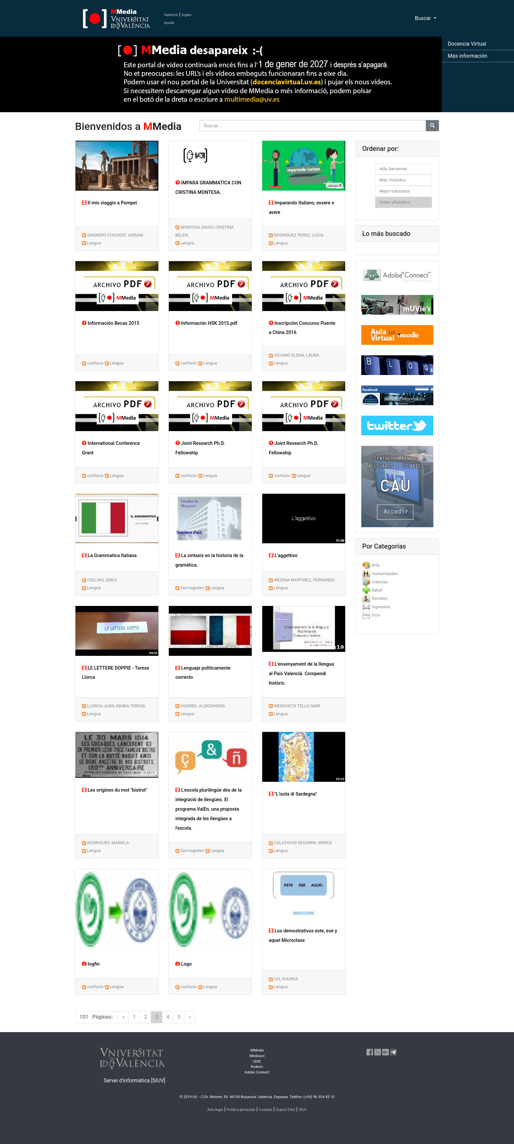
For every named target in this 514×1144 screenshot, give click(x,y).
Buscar (423, 18)
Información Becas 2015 (110, 323)
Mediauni (257, 1056)
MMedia (257, 1050)
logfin (91, 964)
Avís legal (215, 1110)
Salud (377, 590)
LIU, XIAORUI (286, 978)
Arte (376, 565)
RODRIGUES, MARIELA (108, 842)
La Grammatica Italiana (109, 555)
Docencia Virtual (467, 44)
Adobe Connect (257, 1072)
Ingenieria (381, 606)
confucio (95, 363)
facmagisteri (192, 587)
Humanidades (385, 573)
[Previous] (123, 1017)
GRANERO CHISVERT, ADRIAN (115, 235)
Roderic (257, 1067)
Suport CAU (285, 1110)
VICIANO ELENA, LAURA (296, 355)
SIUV (302, 1110)
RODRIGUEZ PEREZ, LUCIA (299, 235)
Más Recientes (393, 168)
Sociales (379, 598)
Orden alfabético (394, 202)
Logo (183, 964)
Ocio (376, 615)
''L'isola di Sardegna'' (293, 794)
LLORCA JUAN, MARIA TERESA (116, 705)
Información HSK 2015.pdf (206, 323)
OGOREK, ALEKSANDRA (203, 705)
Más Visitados (392, 179)
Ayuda (169, 23)
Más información (467, 56)
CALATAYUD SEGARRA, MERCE (303, 842)
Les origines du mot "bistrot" (114, 790)
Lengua (94, 242)
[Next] (189, 1017)
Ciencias (380, 581)
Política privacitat (241, 1110)
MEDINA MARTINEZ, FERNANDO (304, 579)
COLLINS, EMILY (102, 579)
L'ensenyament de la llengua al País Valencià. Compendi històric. (301, 673)
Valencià (171, 15)
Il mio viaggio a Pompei (109, 203)
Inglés (186, 15)
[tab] (397, 565)
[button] (38, 572)
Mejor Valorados (394, 191)
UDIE (257, 1061)
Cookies (265, 1110)
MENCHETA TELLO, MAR (297, 705)
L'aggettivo (283, 555)
